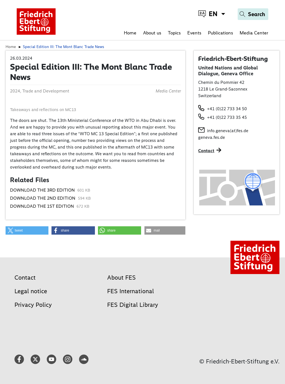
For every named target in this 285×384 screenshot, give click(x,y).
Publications (220, 33)
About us (152, 33)
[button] (27, 230)
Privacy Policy (33, 304)
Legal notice (30, 291)
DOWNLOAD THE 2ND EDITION (43, 198)
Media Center (254, 33)
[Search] (253, 14)
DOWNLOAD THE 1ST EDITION (42, 206)
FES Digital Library (132, 304)
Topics (174, 33)
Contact (25, 277)
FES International (130, 291)
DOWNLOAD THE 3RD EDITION (43, 190)
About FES (121, 277)
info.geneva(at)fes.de (227, 130)
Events (194, 33)
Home (130, 33)
